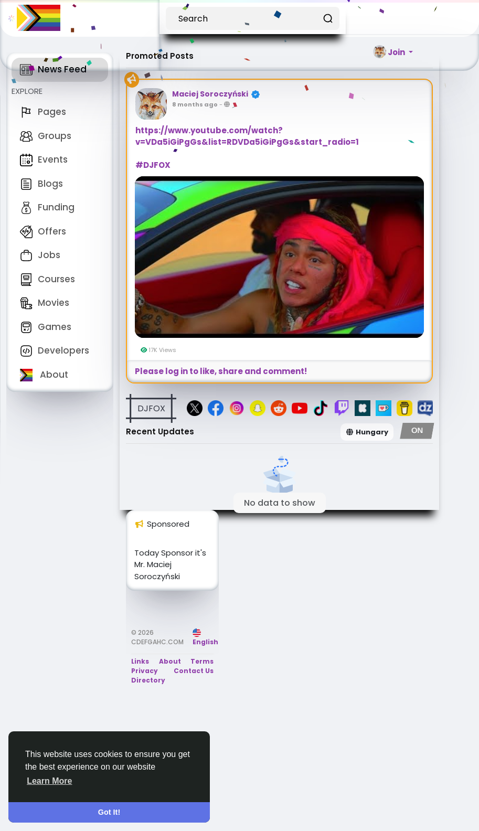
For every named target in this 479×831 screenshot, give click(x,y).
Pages (43, 111)
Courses (47, 279)
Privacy (144, 670)
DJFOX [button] (151, 408)
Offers (43, 231)
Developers (54, 350)
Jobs (40, 255)
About (44, 374)
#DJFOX (153, 165)
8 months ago (195, 104)
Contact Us (194, 670)
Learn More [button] (49, 780)
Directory (148, 680)
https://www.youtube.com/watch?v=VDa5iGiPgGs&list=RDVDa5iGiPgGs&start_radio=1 (247, 136)
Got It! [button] (109, 812)
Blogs (41, 183)
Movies (44, 302)
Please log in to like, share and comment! (221, 371)
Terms (202, 661)
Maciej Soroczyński (210, 94)
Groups (45, 136)
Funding (47, 207)
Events (44, 159)
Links (140, 661)
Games (45, 327)
